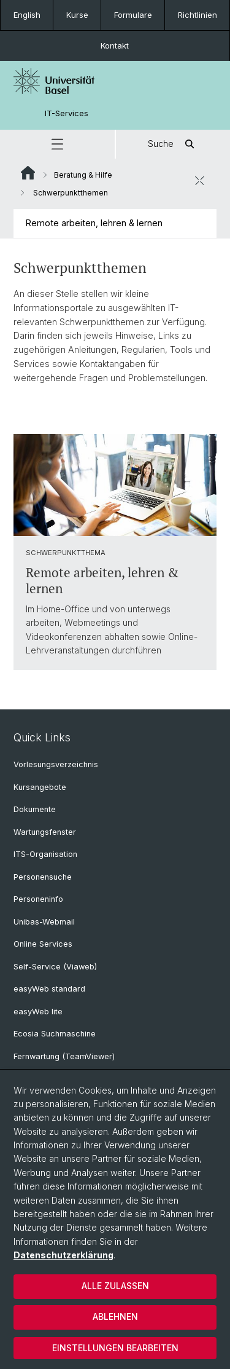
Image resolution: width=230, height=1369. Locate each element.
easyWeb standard (49, 988)
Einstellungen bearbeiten (115, 1348)
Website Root (28, 173)
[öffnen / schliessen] (199, 180)
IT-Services (66, 113)
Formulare (133, 15)
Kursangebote (39, 787)
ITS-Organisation (45, 854)
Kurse (77, 15)
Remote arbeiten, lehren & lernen (94, 223)
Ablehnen (115, 1316)
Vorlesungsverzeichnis (55, 764)
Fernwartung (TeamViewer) (64, 1056)
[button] (57, 144)
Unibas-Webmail (44, 921)
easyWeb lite (38, 1011)
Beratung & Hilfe (83, 175)
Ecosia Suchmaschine (54, 1033)
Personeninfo (38, 899)
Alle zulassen (115, 1285)
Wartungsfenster (44, 832)
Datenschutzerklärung (63, 1255)
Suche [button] (173, 144)
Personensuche (42, 877)
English (26, 15)
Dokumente (34, 809)
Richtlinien (197, 15)
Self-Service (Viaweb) (55, 966)
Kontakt (115, 45)
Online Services (42, 944)
